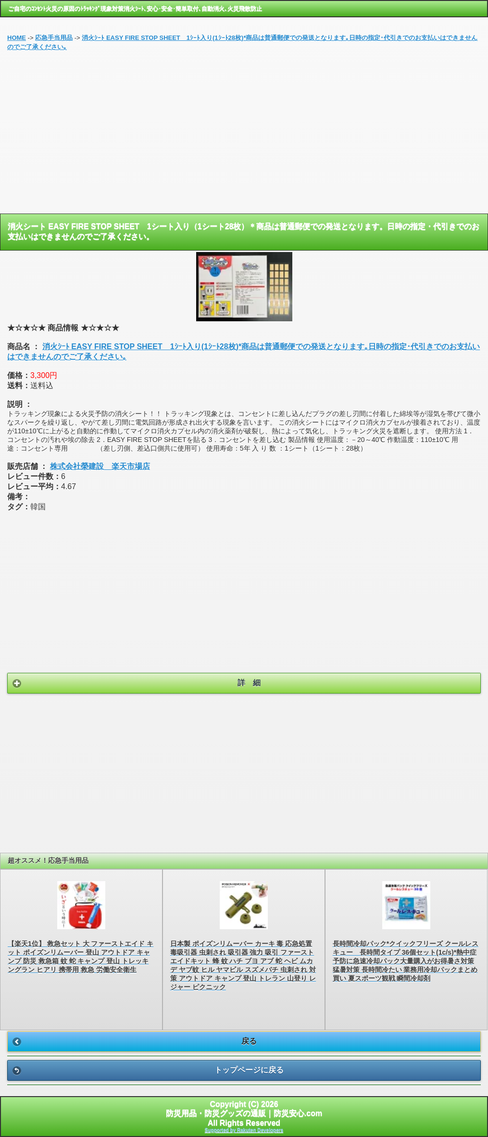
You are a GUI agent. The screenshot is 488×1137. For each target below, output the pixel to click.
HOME (16, 37)
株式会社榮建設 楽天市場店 (100, 466)
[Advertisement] (244, 136)
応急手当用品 (54, 37)
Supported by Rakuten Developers (244, 1130)
